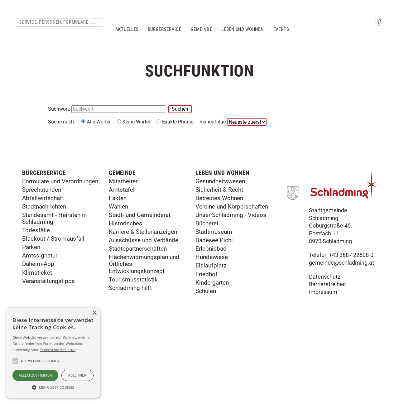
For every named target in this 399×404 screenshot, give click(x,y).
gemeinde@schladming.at (341, 337)
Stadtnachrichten (44, 280)
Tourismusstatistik (133, 353)
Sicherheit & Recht (219, 263)
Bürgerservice (164, 39)
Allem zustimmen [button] (35, 375)
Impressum (323, 366)
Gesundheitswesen (220, 254)
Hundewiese (211, 330)
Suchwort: (59, 109)
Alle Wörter (99, 122)
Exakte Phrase (177, 122)
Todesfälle (36, 304)
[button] (53, 387)
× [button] (94, 313)
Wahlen (118, 280)
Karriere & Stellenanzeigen (143, 305)
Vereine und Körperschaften (231, 280)
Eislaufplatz (210, 339)
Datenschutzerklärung (58, 349)
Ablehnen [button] (77, 375)
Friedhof (206, 347)
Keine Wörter (136, 122)
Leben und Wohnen (242, 39)
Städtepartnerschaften (138, 322)
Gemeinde (201, 39)
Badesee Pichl (214, 314)
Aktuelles (126, 39)
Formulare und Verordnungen (60, 254)
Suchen (180, 109)
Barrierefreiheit (327, 358)
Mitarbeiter (123, 254)
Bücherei (206, 297)
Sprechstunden (41, 263)
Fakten (118, 271)
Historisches (125, 297)
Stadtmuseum (213, 305)
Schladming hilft (130, 361)
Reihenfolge (213, 122)
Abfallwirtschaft (43, 271)
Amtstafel (122, 263)
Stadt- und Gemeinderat (140, 288)
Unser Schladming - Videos (230, 288)
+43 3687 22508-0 (351, 329)
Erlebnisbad (211, 322)
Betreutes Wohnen (219, 271)
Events (281, 39)
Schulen (205, 364)
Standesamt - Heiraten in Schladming (54, 292)
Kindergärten (212, 356)
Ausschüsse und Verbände (143, 314)
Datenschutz (324, 350)
